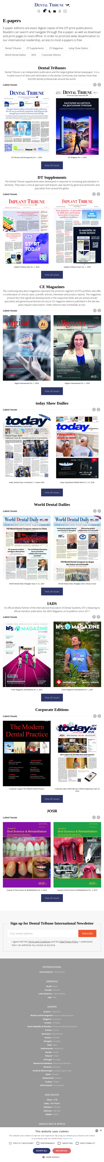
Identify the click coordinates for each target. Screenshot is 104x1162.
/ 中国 (52, 1099)
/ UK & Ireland (52, 1085)
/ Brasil (52, 986)
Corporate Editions (51, 54)
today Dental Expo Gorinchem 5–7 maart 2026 (26, 482)
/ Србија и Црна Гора (52, 1070)
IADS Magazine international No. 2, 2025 (26, 690)
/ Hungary (52, 1041)
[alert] (52, 1144)
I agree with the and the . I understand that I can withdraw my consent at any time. (52, 943)
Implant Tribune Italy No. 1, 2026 (26, 267)
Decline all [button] (62, 1150)
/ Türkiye (52, 1081)
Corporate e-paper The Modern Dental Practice (26, 789)
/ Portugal (52, 1059)
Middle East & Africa (52, 1123)
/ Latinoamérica (52, 993)
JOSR (52, 811)
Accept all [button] (41, 1150)
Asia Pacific (52, 1094)
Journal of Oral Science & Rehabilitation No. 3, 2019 (77, 890)
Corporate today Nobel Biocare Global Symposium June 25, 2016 (77, 790)
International (52, 967)
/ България (52, 1019)
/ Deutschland (52, 1033)
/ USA (52, 997)
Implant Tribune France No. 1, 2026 (77, 267)
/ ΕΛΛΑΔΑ (52, 1037)
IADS (33, 54)
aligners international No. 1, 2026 (77, 383)
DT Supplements (35, 48)
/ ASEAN (52, 1114)
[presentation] (95, 84)
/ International (52, 972)
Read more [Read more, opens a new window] (67, 1138)
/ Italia (52, 1045)
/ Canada (52, 990)
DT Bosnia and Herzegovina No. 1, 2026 (26, 157)
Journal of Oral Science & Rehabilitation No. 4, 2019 (27, 890)
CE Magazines (56, 48)
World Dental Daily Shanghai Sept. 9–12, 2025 (26, 584)
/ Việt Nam (52, 1110)
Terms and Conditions (39, 941)
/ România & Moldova (52, 1063)
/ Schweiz (52, 1078)
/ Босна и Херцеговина (52, 1015)
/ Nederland (52, 1048)
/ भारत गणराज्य (52, 1103)
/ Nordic (52, 1052)
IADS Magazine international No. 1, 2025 (77, 690)
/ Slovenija (52, 1067)
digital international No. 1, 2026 (27, 383)
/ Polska (52, 1055)
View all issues (52, 165)
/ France (52, 1030)
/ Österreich (52, 1011)
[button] (52, 1157)
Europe (52, 1006)
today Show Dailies (78, 48)
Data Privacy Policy (68, 941)
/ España (52, 1074)
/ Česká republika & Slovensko (52, 1026)
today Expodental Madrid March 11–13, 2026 (77, 482)
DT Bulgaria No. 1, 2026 (77, 157)
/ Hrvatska (52, 1022)
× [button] (101, 1130)
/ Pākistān (52, 1107)
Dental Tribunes (13, 48)
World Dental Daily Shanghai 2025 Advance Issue (77, 584)
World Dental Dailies (15, 54)
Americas (52, 981)
